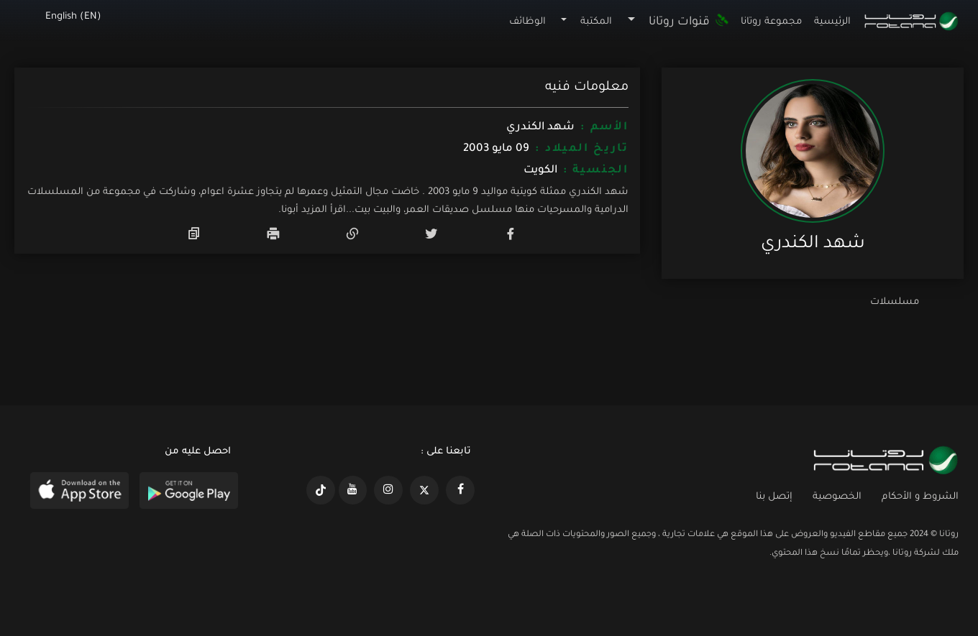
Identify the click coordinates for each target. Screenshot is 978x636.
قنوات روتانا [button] (689, 22)
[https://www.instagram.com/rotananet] (388, 490)
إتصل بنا (774, 497)
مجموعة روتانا (771, 22)
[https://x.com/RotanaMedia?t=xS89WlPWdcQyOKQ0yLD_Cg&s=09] (424, 490)
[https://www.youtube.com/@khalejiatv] (353, 490)
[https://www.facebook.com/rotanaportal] (460, 490)
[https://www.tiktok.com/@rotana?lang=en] (320, 490)
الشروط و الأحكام (920, 497)
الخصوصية (837, 497)
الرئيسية (832, 22)
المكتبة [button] (596, 22)
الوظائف (527, 22)
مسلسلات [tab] (894, 302)
